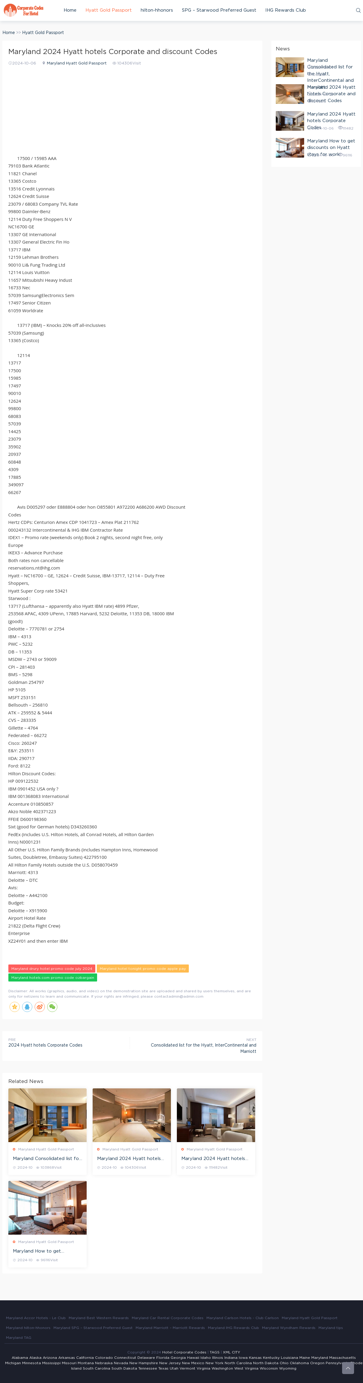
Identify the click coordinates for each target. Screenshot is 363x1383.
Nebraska (104, 1363)
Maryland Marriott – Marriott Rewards (170, 1328)
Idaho (205, 1357)
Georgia (178, 1357)
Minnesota (31, 1363)
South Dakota (124, 1368)
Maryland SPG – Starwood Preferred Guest (93, 1328)
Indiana (231, 1357)
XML (227, 1352)
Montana (86, 1363)
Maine (304, 1357)
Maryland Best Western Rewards (99, 1318)
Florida (162, 1357)
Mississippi (51, 1363)
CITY (236, 1352)
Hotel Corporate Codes (184, 1352)
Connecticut (125, 1357)
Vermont (187, 1368)
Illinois (217, 1357)
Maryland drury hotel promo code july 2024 (51, 968)
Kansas (255, 1357)
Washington (222, 1368)
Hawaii (193, 1357)
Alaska (35, 1357)
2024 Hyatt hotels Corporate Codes (45, 1045)
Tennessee (147, 1368)
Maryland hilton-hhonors (28, 1328)
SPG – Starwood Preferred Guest (219, 10)
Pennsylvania (337, 1363)
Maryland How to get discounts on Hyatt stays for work (45, 1251)
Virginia (203, 1368)
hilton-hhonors (157, 10)
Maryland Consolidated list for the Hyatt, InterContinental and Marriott (47, 1159)
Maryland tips (330, 1328)
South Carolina (96, 1368)
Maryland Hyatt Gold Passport (77, 63)
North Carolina (238, 1363)
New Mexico (193, 1363)
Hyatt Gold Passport (108, 10)
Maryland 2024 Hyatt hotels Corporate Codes (213, 1159)
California (85, 1357)
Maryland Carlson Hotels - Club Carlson (242, 1318)
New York (214, 1363)
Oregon (317, 1363)
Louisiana (289, 1357)
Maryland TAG (18, 1337)
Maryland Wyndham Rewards (288, 1328)
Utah (174, 1368)
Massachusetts (342, 1357)
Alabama (20, 1357)
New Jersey (170, 1363)
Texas (163, 1368)
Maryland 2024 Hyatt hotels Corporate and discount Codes (131, 1159)
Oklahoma (299, 1363)
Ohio (284, 1363)
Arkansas (66, 1357)
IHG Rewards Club (285, 10)
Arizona (50, 1357)
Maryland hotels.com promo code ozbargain (52, 977)
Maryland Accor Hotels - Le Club (36, 1318)
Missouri (69, 1363)
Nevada (121, 1363)
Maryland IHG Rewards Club (233, 1328)
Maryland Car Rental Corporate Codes (167, 1318)
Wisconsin (269, 1368)
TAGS (215, 1352)
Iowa (243, 1357)
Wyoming (287, 1368)
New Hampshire (143, 1363)
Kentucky (271, 1357)
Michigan (13, 1363)
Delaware (146, 1357)
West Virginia (246, 1368)
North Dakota (265, 1363)
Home (70, 10)
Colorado (104, 1357)
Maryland (319, 1357)
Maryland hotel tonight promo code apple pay (143, 968)
